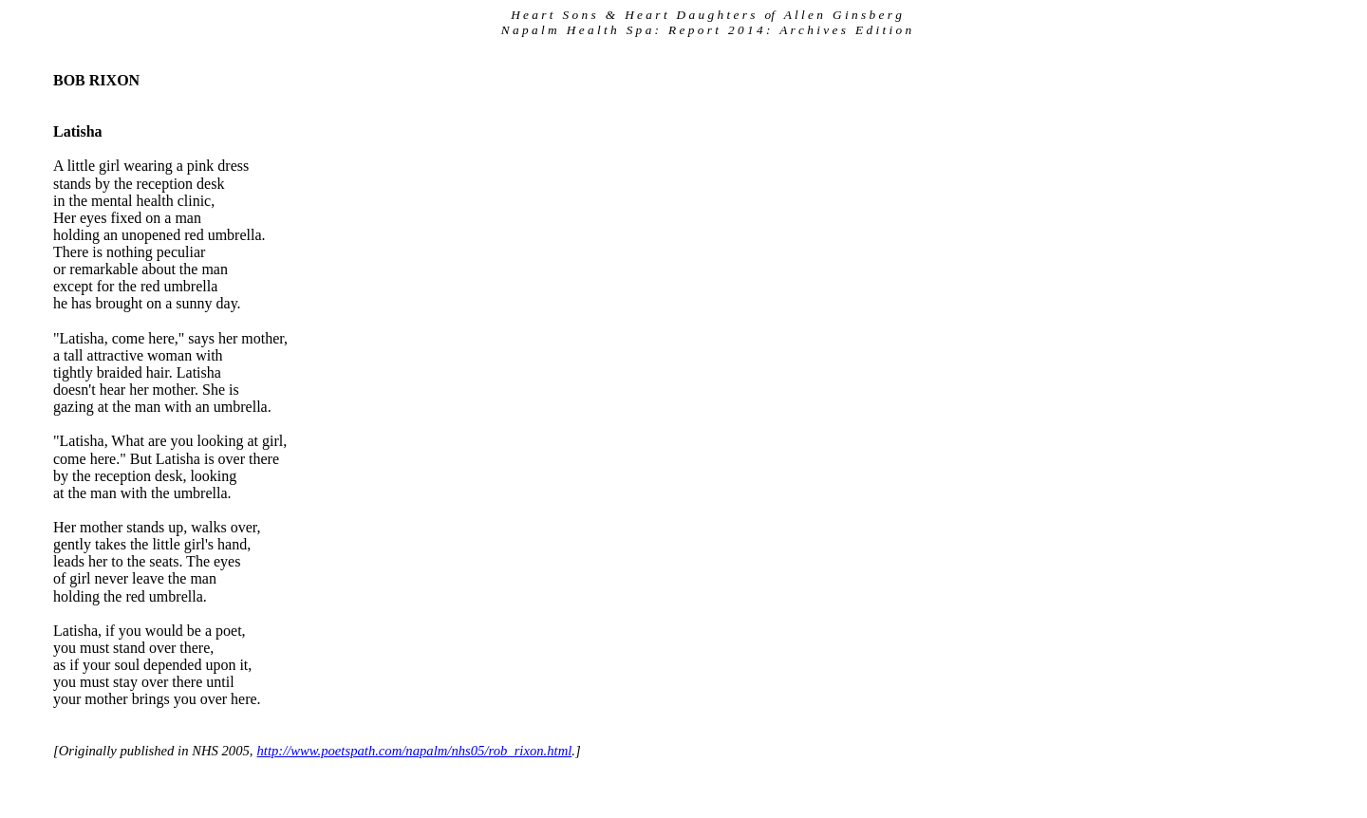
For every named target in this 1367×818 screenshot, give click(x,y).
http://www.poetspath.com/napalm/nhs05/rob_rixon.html (413, 750)
